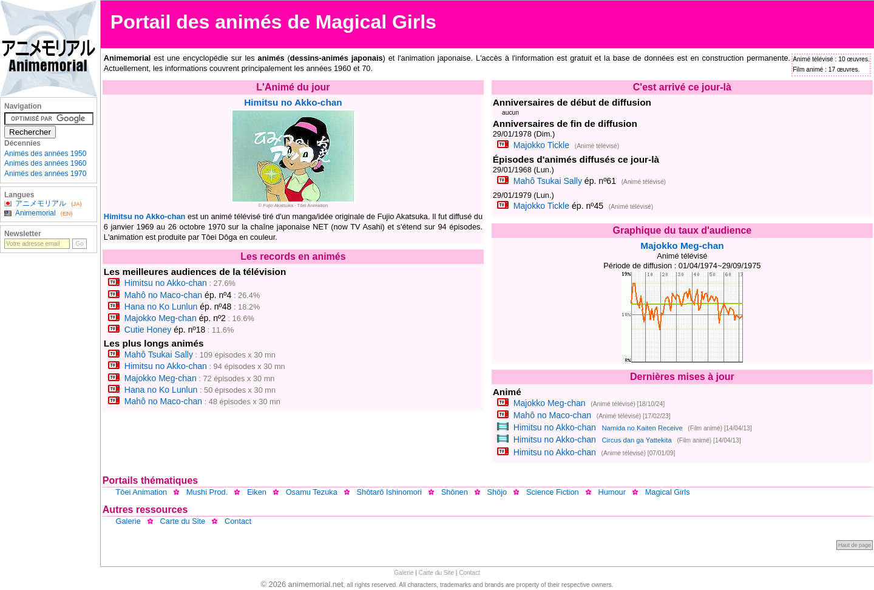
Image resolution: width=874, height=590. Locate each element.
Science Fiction (552, 492)
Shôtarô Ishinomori (389, 492)
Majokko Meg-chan (160, 318)
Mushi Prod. (207, 492)
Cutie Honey (147, 329)
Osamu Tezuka (311, 492)
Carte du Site (183, 521)
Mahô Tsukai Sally (158, 354)
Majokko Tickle (541, 145)
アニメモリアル (40, 203)
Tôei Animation (142, 492)
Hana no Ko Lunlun (161, 306)
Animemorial (35, 213)
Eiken (256, 492)
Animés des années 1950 (45, 153)
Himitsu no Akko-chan (293, 102)
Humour (612, 492)
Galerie (128, 521)
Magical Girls (667, 492)
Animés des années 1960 (45, 163)
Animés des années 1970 (45, 173)
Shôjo (497, 492)
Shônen (454, 492)
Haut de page (854, 545)
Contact (238, 521)
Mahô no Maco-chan (163, 295)
